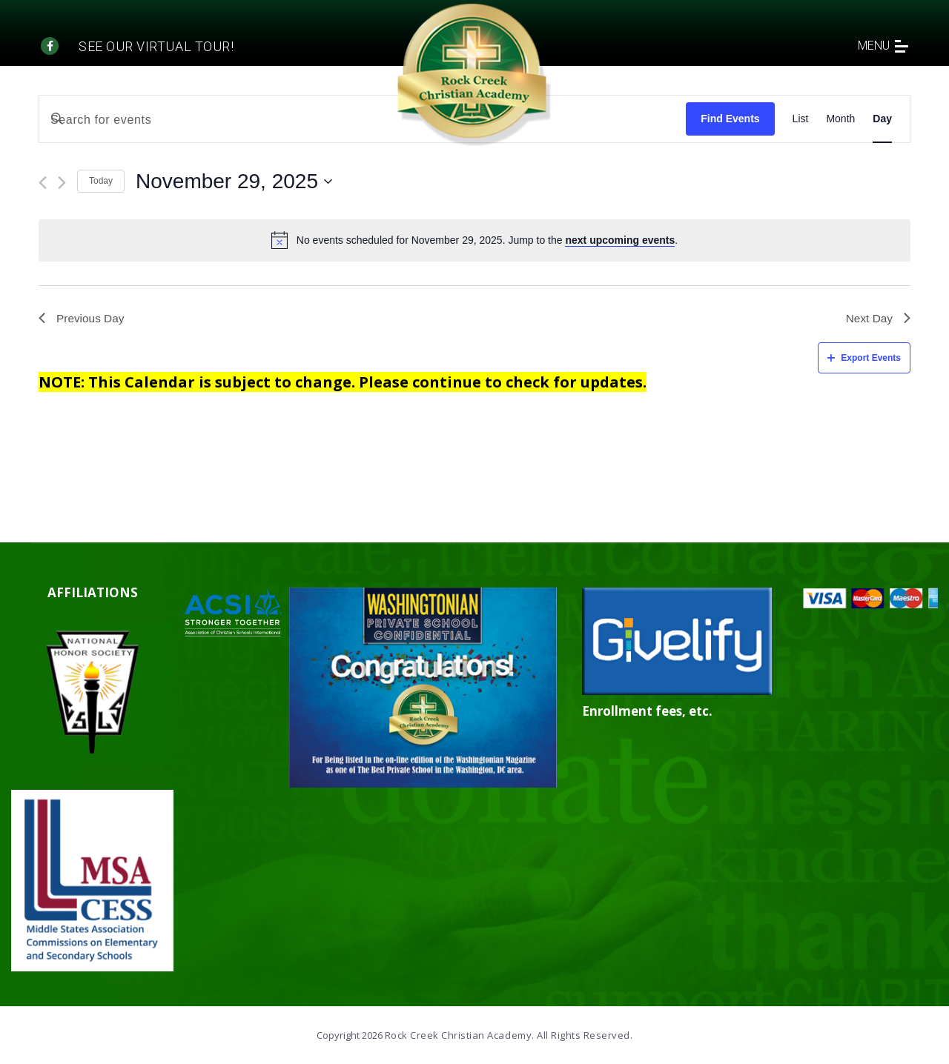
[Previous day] (43, 183)
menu (883, 46)
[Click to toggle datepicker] (234, 181)
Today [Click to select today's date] (101, 181)
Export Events (864, 358)
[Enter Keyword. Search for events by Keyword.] (362, 120)
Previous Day (83, 319)
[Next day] (62, 183)
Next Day (877, 319)
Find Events (730, 118)
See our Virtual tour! (156, 46)
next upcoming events (620, 240)
